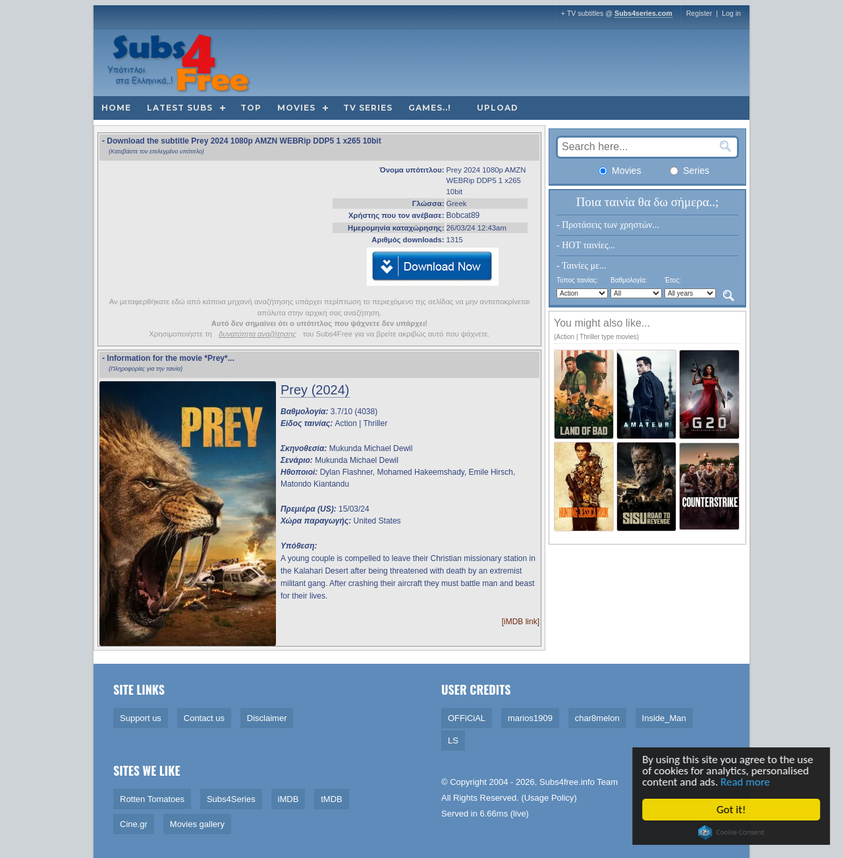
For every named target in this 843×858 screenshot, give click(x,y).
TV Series (368, 108)
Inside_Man (664, 718)
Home (116, 108)
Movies (296, 108)
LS (453, 740)
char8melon (597, 718)
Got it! (733, 810)
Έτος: (673, 280)
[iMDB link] (520, 621)
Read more (748, 782)
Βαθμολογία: (629, 280)
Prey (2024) (315, 390)
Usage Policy (549, 798)
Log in (731, 13)
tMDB (331, 799)
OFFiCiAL (466, 718)
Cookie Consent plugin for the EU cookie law (734, 832)
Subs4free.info (567, 782)
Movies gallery (197, 824)
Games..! (429, 108)
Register (699, 13)
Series (689, 170)
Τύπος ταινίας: (577, 280)
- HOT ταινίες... (586, 245)
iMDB (288, 799)
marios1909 (530, 718)
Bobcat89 (463, 215)
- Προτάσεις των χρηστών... (608, 225)
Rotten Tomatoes (152, 799)
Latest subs (180, 108)
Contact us (204, 718)
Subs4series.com (643, 13)
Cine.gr (134, 824)
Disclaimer (267, 718)
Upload (497, 108)
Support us (140, 718)
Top (250, 108)
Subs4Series (231, 799)
